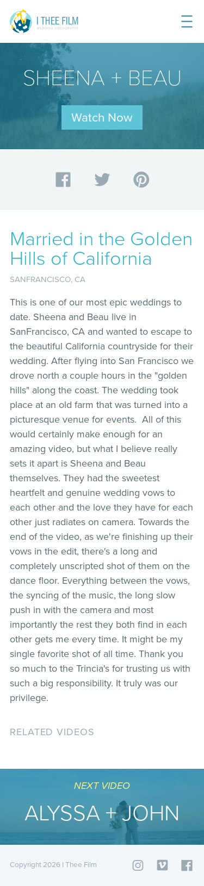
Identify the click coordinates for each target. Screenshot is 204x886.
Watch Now (102, 117)
